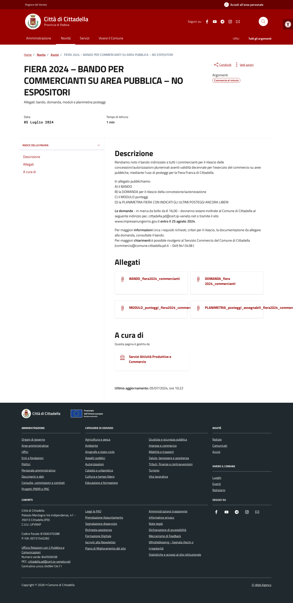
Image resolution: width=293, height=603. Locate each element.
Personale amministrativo (38, 470)
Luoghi (216, 477)
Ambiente (91, 445)
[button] (288, 24)
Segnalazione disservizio (101, 523)
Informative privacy (161, 517)
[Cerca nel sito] (263, 21)
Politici (26, 464)
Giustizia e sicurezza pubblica (168, 439)
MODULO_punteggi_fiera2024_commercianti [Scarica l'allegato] (163, 307)
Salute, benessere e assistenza (169, 458)
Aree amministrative (35, 445)
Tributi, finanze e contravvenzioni (171, 464)
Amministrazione (38, 38)
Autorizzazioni (94, 464)
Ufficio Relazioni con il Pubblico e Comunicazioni (43, 550)
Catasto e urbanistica (99, 470)
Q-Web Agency (261, 585)
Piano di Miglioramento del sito (105, 548)
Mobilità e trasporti (161, 451)
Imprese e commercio (163, 445)
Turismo (154, 470)
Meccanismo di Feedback (165, 536)
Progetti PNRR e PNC (35, 489)
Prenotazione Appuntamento (104, 517)
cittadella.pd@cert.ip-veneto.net (49, 561)
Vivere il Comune (111, 38)
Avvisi (216, 451)
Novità (66, 38)
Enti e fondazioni (33, 458)
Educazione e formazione (101, 482)
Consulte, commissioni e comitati (43, 482)
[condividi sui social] (222, 65)
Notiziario (218, 490)
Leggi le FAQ (93, 511)
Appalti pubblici (95, 458)
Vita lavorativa (158, 476)
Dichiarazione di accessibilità (167, 529)
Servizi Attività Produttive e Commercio (150, 359)
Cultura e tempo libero (100, 476)
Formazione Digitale (98, 536)
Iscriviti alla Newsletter (100, 542)
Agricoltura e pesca (97, 439)
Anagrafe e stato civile (100, 451)
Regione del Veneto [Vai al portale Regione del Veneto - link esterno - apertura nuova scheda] (36, 5)
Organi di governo (33, 439)
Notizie (217, 439)
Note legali (156, 523)
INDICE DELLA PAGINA (61, 145)
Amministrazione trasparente (168, 511)
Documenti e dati (33, 476)
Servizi (84, 38)
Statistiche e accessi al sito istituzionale (175, 554)
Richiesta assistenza (98, 529)
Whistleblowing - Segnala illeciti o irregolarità (171, 545)
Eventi (216, 484)
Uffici (236, 38)
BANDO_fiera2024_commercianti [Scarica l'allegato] (154, 278)
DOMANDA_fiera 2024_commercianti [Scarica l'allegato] (220, 281)
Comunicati (219, 445)
